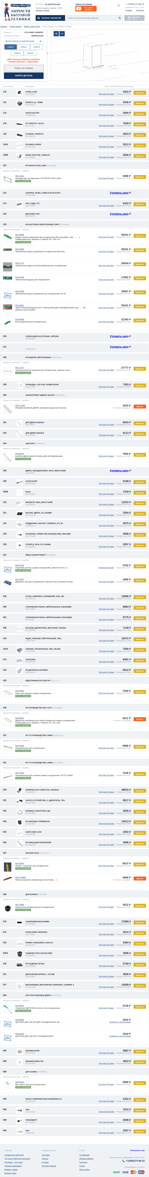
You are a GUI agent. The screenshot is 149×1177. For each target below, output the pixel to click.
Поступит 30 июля (106, 94)
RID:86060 (19, 1020)
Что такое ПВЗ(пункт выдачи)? (17, 1159)
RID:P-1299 (20, 405)
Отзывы (128, 10)
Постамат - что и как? (13, 1162)
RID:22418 (19, 565)
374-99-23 (135, 4)
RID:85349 (19, 277)
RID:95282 (19, 1006)
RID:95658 (19, 235)
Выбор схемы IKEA (32, 26)
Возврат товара (11, 1170)
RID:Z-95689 (20, 877)
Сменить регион (42, 10)
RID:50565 (19, 691)
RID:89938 (19, 319)
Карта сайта (84, 1170)
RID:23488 (19, 291)
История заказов (49, 1166)
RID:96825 (19, 305)
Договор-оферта (86, 1159)
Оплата (45, 1159)
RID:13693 (19, 773)
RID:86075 (19, 454)
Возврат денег (10, 1173)
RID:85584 (19, 1034)
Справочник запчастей (14, 1155)
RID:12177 (19, 368)
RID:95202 (19, 863)
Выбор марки (15, 26)
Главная (3, 26)
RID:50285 (19, 746)
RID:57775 (19, 263)
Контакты (140, 10)
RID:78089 (19, 905)
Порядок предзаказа (13, 1166)
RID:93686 (19, 249)
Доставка (46, 1155)
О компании (84, 1155)
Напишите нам (137, 1150)
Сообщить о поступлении (120, 1022)
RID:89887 (19, 718)
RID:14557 (19, 579)
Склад (82, 1166)
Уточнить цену (119, 192)
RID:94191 (19, 1082)
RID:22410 (19, 176)
